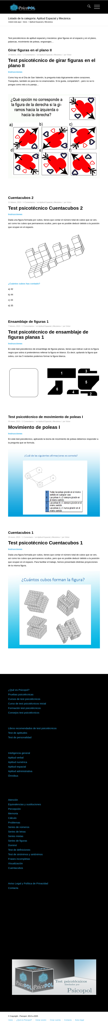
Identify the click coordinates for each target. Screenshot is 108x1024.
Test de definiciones (19, 849)
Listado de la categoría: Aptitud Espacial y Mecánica (39, 18)
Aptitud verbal (16, 757)
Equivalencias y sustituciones (24, 804)
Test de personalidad (19, 737)
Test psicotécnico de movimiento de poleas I (45, 417)
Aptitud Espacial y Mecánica (50, 55)
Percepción (14, 808)
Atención (13, 799)
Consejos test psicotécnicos (23, 712)
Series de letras (17, 831)
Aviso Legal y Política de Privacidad (28, 883)
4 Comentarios (29, 202)
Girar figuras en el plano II (30, 50)
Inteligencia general (19, 753)
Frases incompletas (19, 858)
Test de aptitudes (17, 732)
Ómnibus (13, 775)
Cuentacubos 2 (21, 198)
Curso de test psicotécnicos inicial (27, 703)
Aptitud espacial (17, 766)
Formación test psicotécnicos (24, 708)
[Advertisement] (54, 927)
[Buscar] (87, 7)
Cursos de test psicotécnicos (24, 699)
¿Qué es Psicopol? (18, 689)
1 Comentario (27, 537)
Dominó (12, 845)
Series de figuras (17, 840)
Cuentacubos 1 (21, 532)
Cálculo (12, 818)
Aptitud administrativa (20, 771)
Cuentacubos (15, 867)
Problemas (14, 822)
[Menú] (95, 7)
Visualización (15, 863)
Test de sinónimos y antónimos (25, 854)
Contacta (13, 888)
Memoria (13, 813)
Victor (69, 55)
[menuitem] (87, 7)
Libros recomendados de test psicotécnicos (32, 728)
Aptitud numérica (17, 762)
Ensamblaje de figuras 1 (28, 321)
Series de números (18, 827)
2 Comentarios (29, 55)
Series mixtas (15, 836)
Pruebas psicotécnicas (20, 694)
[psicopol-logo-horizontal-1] (45, 7)
